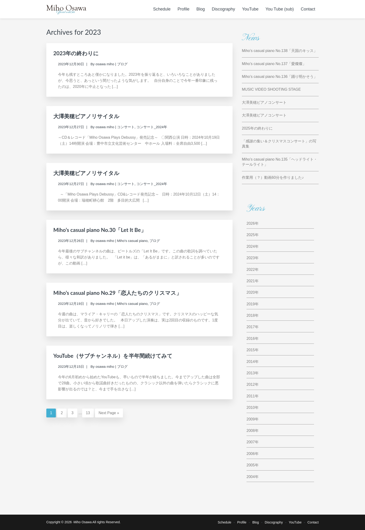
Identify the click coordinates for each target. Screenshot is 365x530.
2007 (251, 442)
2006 (251, 454)
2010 (251, 408)
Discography (274, 522)
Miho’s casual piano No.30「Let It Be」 (99, 230)
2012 (251, 384)
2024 (251, 246)
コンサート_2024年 (151, 127)
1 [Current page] (53, 412)
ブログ (122, 64)
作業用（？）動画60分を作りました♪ (273, 177)
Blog (255, 522)
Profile (242, 522)
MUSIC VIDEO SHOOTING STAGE (271, 89)
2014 (251, 362)
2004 (251, 477)
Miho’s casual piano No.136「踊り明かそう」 (279, 77)
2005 (251, 465)
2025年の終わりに (257, 128)
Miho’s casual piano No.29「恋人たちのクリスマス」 (117, 292)
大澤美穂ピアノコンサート (264, 102)
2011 (251, 396)
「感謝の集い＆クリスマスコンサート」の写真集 (279, 143)
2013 (251, 373)
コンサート (126, 127)
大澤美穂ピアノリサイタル (86, 116)
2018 (251, 315)
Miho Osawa (83, 522)
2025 (251, 235)
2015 (251, 350)
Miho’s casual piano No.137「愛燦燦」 (274, 64)
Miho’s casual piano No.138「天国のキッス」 (279, 51)
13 (90, 412)
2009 (251, 419)
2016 (251, 339)
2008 (251, 431)
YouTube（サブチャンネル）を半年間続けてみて (112, 355)
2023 (251, 258)
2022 (251, 270)
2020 (251, 292)
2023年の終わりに (76, 53)
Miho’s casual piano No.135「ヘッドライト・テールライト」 (279, 161)
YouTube (295, 522)
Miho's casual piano (132, 241)
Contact (313, 522)
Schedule (224, 522)
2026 (251, 223)
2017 (251, 327)
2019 (251, 304)
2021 (251, 281)
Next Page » (109, 413)
